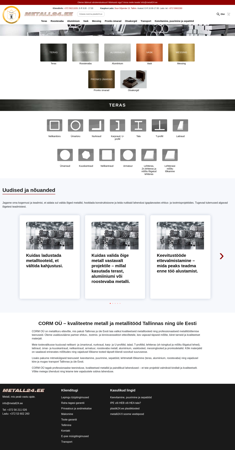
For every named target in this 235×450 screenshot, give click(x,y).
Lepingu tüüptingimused (75, 397)
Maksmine (67, 414)
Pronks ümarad (113, 21)
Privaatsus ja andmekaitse (76, 408)
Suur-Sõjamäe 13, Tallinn (125, 8)
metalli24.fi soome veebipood (127, 414)
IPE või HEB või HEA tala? (125, 403)
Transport (146, 21)
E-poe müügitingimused (75, 436)
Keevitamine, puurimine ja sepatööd (174, 21)
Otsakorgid (131, 21)
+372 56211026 (71, 8)
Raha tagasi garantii (72, 403)
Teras (44, 21)
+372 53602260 (175, 8)
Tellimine (66, 425)
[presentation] (222, 233)
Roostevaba (57, 21)
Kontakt (65, 430)
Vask (85, 21)
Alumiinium (73, 21)
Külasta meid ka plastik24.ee (90, 14)
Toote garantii (69, 419)
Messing (96, 21)
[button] (110, 303)
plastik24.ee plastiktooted (125, 408)
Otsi (223, 14)
